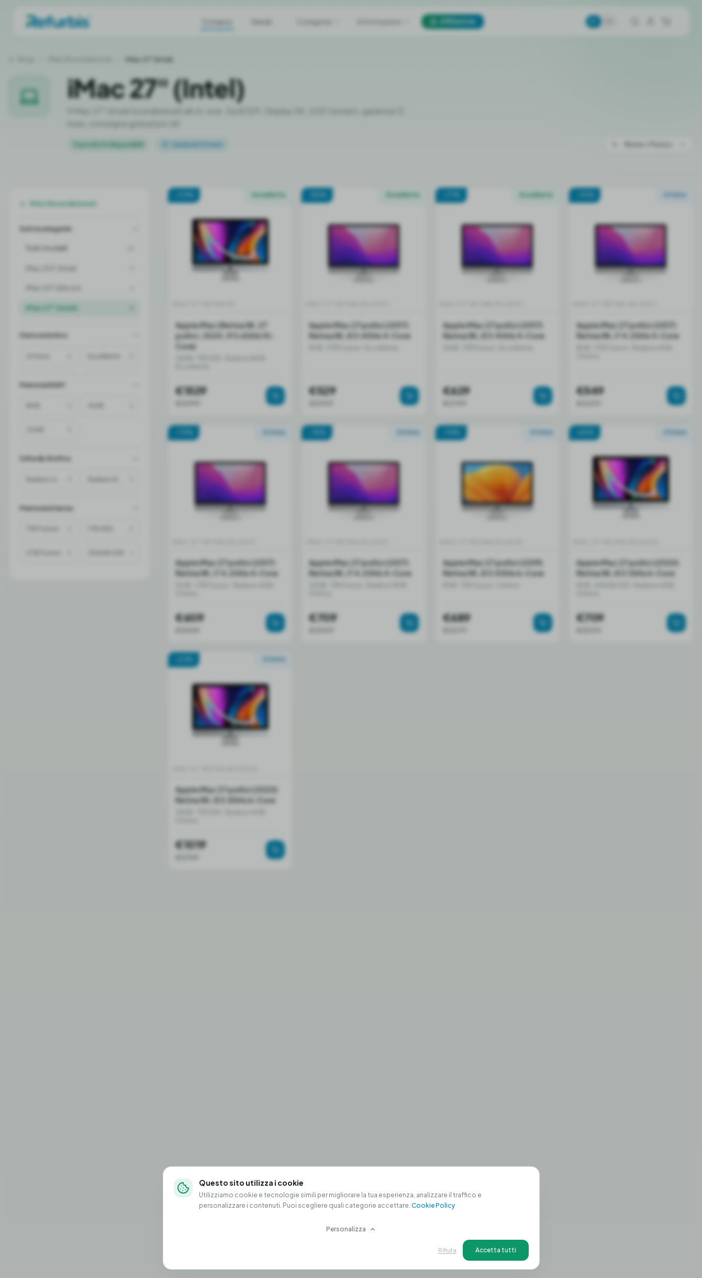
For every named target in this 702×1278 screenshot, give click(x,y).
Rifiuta (447, 1250)
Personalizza (351, 1229)
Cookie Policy (433, 1205)
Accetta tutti (495, 1250)
